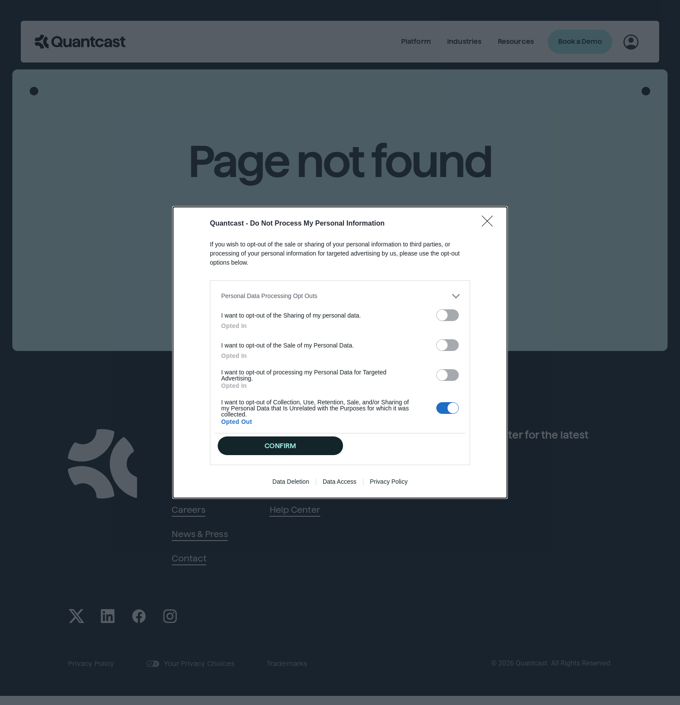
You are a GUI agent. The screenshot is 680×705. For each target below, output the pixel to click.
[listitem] (340, 295)
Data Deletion (290, 482)
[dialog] (340, 352)
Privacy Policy (389, 482)
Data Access (339, 482)
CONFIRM (281, 445)
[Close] (490, 223)
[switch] (447, 314)
